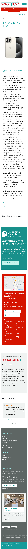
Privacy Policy (6, 457)
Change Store (6, 488)
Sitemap (4, 459)
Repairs (4, 438)
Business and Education (9, 440)
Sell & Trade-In (6, 443)
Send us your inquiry (12, 315)
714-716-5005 (23, 9)
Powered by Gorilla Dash (7, 545)
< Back (5, 18)
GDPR (4, 455)
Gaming (4, 445)
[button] (12, 423)
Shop (4, 436)
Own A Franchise (7, 447)
